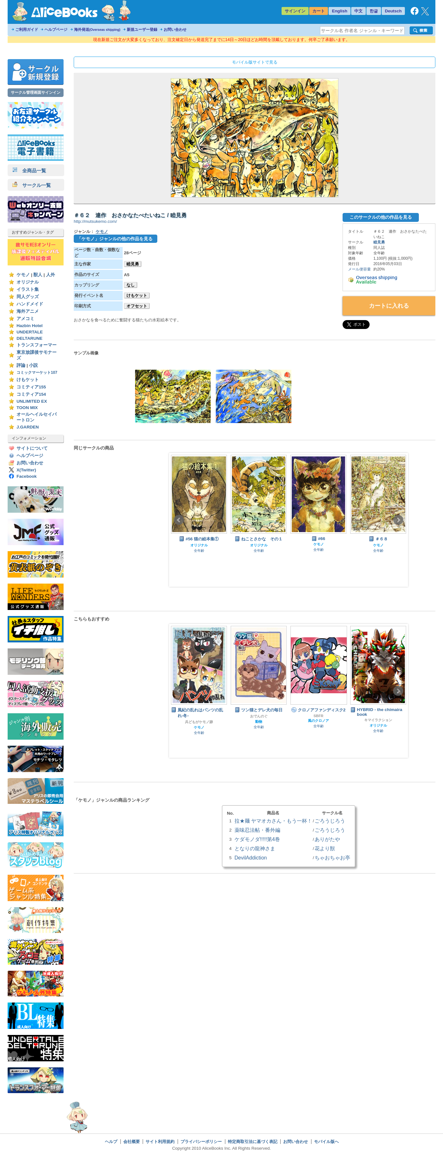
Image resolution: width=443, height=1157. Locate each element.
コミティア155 (31, 387)
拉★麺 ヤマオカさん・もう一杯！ (273, 821)
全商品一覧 (29, 170)
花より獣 (325, 848)
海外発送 (97, 29)
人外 (50, 274)
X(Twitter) (26, 470)
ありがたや (327, 839)
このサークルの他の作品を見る (381, 217)
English (339, 11)
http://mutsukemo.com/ (95, 221)
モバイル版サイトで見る (254, 62)
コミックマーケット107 (37, 372)
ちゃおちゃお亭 (332, 857)
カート (318, 11)
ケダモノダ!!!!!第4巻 (257, 839)
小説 (33, 365)
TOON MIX (27, 407)
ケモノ (23, 274)
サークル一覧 (31, 185)
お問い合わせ (175, 29)
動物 (258, 721)
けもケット (28, 379)
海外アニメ (28, 311)
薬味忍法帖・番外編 (257, 830)
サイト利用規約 (160, 1141)
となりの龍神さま (255, 848)
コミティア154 (31, 394)
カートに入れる (389, 306)
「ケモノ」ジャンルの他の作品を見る (115, 238)
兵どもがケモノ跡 (199, 722)
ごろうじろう (330, 821)
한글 (374, 11)
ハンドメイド (30, 304)
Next (398, 520)
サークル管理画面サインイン (35, 92)
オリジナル (28, 282)
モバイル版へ (326, 1141)
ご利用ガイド (26, 29)
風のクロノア (318, 720)
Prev (179, 520)
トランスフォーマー (37, 345)
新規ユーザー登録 (142, 29)
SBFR (318, 716)
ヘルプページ (55, 29)
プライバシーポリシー (201, 1141)
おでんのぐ (259, 716)
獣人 (37, 274)
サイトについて (32, 448)
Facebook (27, 476)
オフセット (136, 306)
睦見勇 (132, 264)
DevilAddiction (251, 857)
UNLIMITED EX (32, 401)
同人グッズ (28, 296)
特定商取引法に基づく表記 (252, 1141)
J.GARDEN (28, 427)
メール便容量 (359, 269)
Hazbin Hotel (30, 325)
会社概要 (131, 1141)
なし (130, 285)
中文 (358, 11)
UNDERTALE (30, 332)
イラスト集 (28, 289)
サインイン (295, 11)
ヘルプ (111, 1141)
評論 (21, 365)
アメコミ (25, 318)
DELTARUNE (30, 338)
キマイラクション (378, 720)
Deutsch (393, 11)
